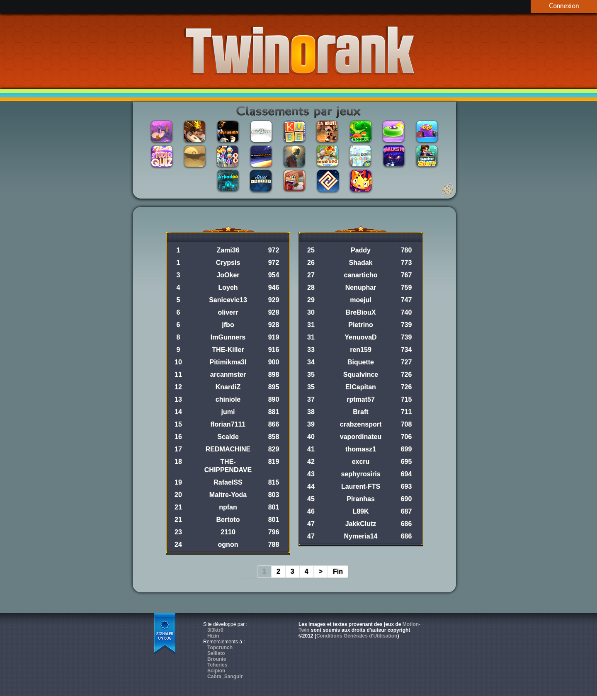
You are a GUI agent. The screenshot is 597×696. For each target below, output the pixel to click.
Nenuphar (360, 287)
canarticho (361, 275)
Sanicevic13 (228, 299)
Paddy (361, 250)
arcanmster (228, 374)
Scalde (228, 436)
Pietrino (360, 324)
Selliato (216, 653)
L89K (360, 511)
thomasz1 (360, 449)
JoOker (227, 275)
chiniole (228, 399)
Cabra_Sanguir (225, 676)
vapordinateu (360, 436)
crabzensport (360, 424)
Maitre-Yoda (228, 494)
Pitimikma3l (228, 362)
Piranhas (361, 498)
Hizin (213, 636)
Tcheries (217, 665)
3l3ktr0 (215, 630)
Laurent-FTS (360, 486)
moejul (360, 299)
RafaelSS (228, 482)
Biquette (360, 362)
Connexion (564, 5)
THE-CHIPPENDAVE (228, 465)
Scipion (216, 671)
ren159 (360, 349)
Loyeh (228, 287)
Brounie (216, 659)
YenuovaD (360, 337)
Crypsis (228, 262)
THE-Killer (228, 349)
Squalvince (360, 374)
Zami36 (227, 250)
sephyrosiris (360, 474)
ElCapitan (360, 386)
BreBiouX (361, 312)
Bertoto (228, 519)
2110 (228, 532)
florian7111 (228, 424)
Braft (360, 411)
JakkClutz (360, 523)
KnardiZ (228, 386)
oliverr (228, 312)
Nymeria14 (361, 536)
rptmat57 (361, 399)
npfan (228, 507)
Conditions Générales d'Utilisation (357, 636)
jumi (228, 411)
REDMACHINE (228, 449)
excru (361, 461)
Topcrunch (220, 647)
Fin (338, 571)
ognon (228, 544)
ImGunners (228, 337)
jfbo (228, 324)
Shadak (361, 262)
